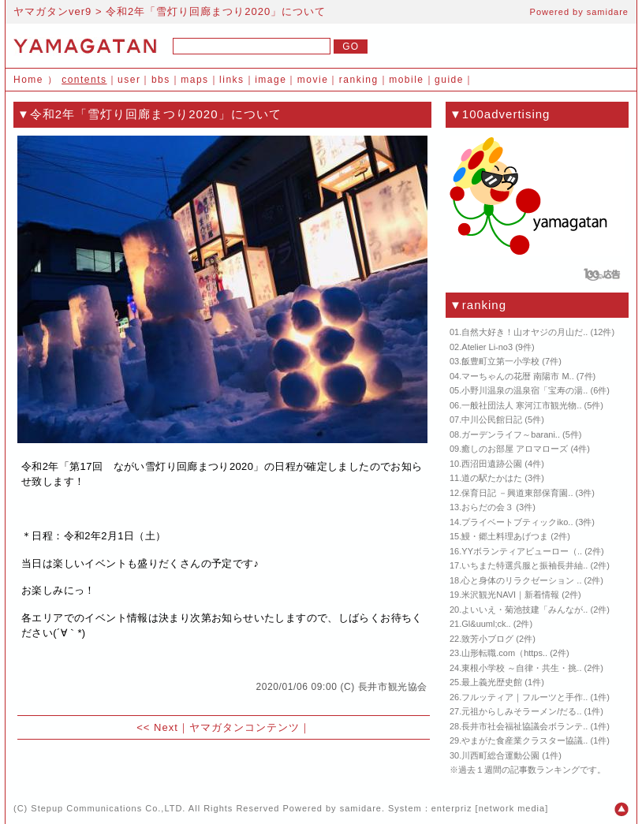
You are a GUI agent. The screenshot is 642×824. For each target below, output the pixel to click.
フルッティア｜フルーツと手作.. (524, 697)
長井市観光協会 (392, 686)
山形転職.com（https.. (504, 653)
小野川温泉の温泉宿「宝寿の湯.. (524, 390)
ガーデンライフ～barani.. (510, 434)
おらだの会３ (487, 507)
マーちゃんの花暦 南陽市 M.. (517, 376)
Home (28, 79)
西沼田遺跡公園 (491, 463)
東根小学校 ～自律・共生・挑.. (521, 668)
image (270, 79)
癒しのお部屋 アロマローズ (514, 448)
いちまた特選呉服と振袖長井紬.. (524, 565)
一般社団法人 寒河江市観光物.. (521, 405)
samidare (608, 12)
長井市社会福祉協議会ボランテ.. (524, 726)
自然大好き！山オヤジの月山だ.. (524, 332)
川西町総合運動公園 (500, 755)
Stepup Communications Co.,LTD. (108, 808)
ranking (359, 79)
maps (194, 79)
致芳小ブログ (487, 638)
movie (313, 79)
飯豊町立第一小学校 (500, 361)
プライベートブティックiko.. (517, 522)
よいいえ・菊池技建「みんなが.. (524, 609)
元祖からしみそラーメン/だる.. (521, 711)
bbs (160, 79)
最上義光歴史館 (491, 682)
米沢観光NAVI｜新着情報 (510, 594)
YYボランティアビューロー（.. (521, 551)
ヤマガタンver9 (52, 11)
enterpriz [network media (488, 808)
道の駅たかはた (491, 478)
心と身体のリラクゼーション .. (521, 580)
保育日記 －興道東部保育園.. (517, 493)
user (129, 79)
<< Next (157, 727)
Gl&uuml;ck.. (485, 623)
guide (449, 79)
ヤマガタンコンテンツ (244, 727)
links (231, 79)
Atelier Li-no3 (487, 347)
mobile (406, 79)
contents (84, 79)
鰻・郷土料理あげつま (504, 536)
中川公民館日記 (491, 419)
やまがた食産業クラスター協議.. (524, 740)
